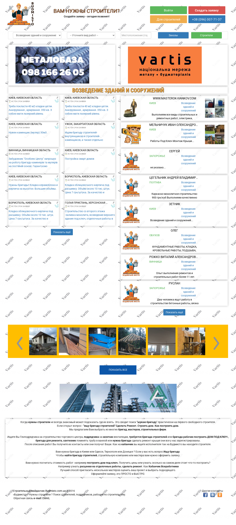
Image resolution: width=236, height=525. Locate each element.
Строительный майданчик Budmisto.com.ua (39, 490)
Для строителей (168, 19)
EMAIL (46, 498)
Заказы (173, 35)
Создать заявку (207, 10)
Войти (168, 10)
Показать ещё (61, 232)
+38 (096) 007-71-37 (207, 19)
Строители (206, 35)
